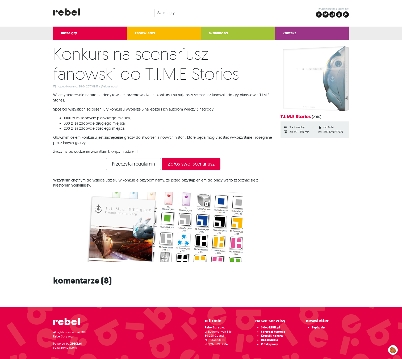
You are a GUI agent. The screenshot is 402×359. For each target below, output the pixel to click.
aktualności (218, 33)
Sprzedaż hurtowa (273, 332)
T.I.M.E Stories (295, 116)
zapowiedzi (145, 33)
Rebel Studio (269, 340)
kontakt (289, 33)
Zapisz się (318, 328)
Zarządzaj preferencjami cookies (393, 349)
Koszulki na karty (272, 336)
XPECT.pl (76, 344)
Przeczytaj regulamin (133, 164)
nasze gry (69, 33)
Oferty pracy (269, 344)
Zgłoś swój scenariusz (191, 164)
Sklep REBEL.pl (270, 328)
